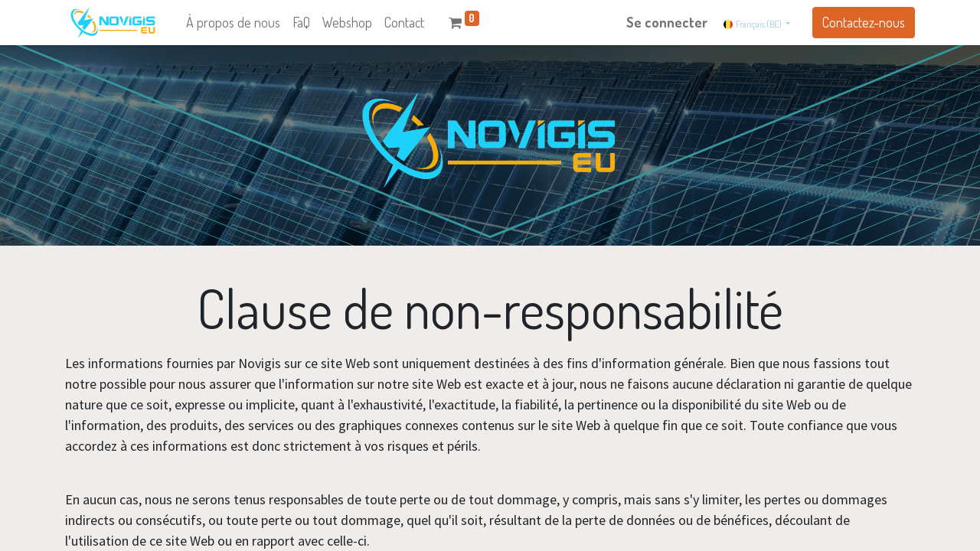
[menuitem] (233, 22)
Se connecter (666, 22)
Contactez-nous (863, 22)
